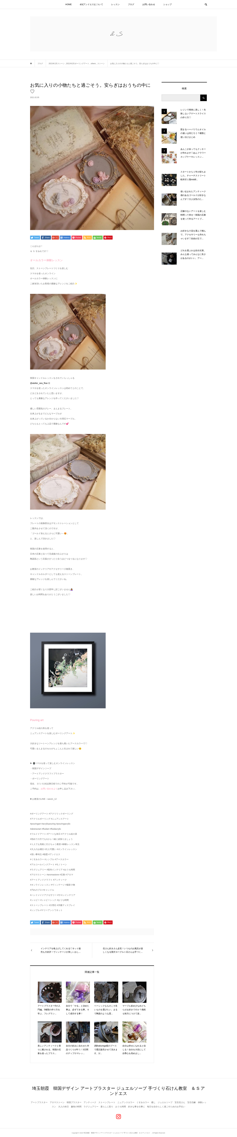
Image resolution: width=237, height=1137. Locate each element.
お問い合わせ (148, 4)
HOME (68, 4)
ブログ (131, 4)
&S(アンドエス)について (91, 4)
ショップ (167, 4)
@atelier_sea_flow (38, 383)
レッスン (115, 4)
